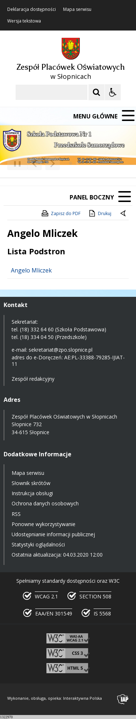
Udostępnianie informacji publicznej (53, 534)
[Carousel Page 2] (77, 163)
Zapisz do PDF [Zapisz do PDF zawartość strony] (61, 213)
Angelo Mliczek (31, 270)
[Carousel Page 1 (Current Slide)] (70, 163)
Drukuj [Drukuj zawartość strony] (99, 213)
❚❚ (14, 163)
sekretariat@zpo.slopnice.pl (60, 349)
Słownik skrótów (31, 483)
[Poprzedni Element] (34, 163)
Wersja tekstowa (24, 21)
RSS (16, 513)
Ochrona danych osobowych (45, 503)
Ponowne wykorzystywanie (43, 524)
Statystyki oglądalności (38, 544)
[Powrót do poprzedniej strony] (124, 213)
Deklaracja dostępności (31, 9)
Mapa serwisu (77, 9)
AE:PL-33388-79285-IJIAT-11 (68, 360)
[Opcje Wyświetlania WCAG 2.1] (113, 92)
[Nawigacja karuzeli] (43, 163)
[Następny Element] (52, 163)
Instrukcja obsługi (32, 493)
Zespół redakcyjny (33, 378)
